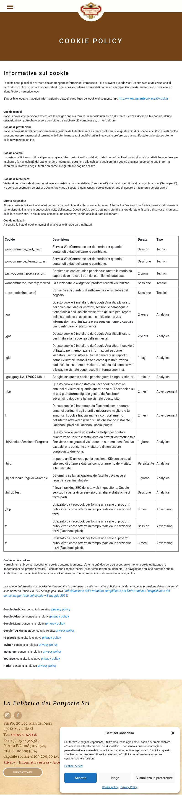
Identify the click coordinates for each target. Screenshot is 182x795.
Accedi (58, 763)
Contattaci (23, 772)
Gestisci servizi (73, 766)
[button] (173, 733)
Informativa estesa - (35, 763)
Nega (115, 778)
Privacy (9, 763)
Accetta (80, 778)
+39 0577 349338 (23, 735)
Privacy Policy (129, 787)
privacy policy (60, 609)
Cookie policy (110, 787)
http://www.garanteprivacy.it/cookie (144, 98)
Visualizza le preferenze (154, 778)
